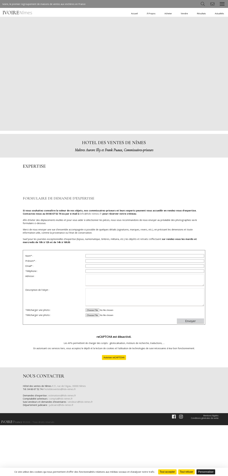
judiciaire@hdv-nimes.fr (62, 455)
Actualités (219, 13)
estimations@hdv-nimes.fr (64, 445)
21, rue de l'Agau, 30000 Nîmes (72, 436)
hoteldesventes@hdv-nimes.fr (62, 439)
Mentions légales (210, 466)
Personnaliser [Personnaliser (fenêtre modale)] (206, 471)
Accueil (134, 13)
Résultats (201, 13)
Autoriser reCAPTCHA (114, 407)
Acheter (168, 13)
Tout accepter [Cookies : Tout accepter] (167, 471)
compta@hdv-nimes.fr (62, 449)
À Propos (151, 13)
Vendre (184, 13)
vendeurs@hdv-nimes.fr (83, 452)
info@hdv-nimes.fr (93, 262)
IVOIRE (17, 13)
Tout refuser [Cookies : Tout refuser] (186, 471)
